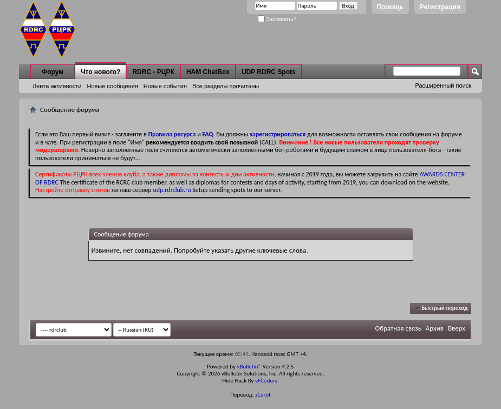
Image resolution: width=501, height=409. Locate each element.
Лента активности (56, 86)
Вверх (456, 328)
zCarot (263, 394)
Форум (52, 72)
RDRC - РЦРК (153, 72)
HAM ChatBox (208, 72)
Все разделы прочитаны (225, 86)
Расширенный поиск (443, 85)
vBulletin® (249, 366)
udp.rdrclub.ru (172, 190)
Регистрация (440, 7)
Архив (435, 328)
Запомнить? (277, 19)
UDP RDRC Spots (269, 72)
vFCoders (266, 380)
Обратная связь (398, 328)
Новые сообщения (112, 86)
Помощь (390, 7)
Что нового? (100, 72)
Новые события (165, 86)
